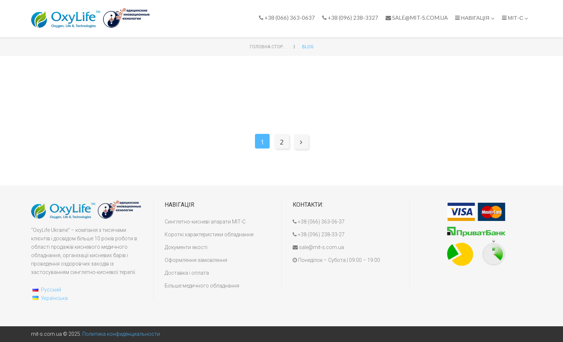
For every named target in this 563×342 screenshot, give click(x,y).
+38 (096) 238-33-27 (319, 234)
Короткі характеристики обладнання (209, 234)
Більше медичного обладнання (202, 286)
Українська (54, 298)
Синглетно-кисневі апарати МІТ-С (205, 222)
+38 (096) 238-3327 (350, 17)
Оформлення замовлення (196, 260)
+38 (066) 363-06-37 (319, 222)
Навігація (475, 17)
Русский (51, 290)
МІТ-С (515, 17)
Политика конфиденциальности (121, 334)
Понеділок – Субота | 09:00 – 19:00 (336, 260)
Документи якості (186, 247)
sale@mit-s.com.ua (417, 17)
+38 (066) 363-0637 (287, 17)
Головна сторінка (268, 46)
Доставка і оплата (187, 273)
